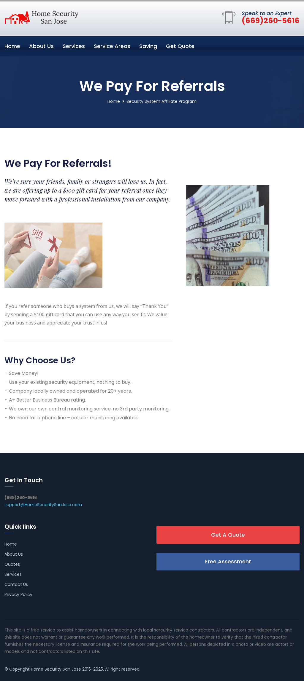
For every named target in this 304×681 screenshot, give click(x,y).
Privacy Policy (18, 594)
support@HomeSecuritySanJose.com (43, 505)
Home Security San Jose (56, 669)
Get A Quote (228, 534)
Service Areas (112, 46)
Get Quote (180, 46)
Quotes (12, 564)
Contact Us (16, 584)
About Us (41, 46)
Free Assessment (228, 561)
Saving (148, 46)
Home (12, 46)
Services (74, 46)
